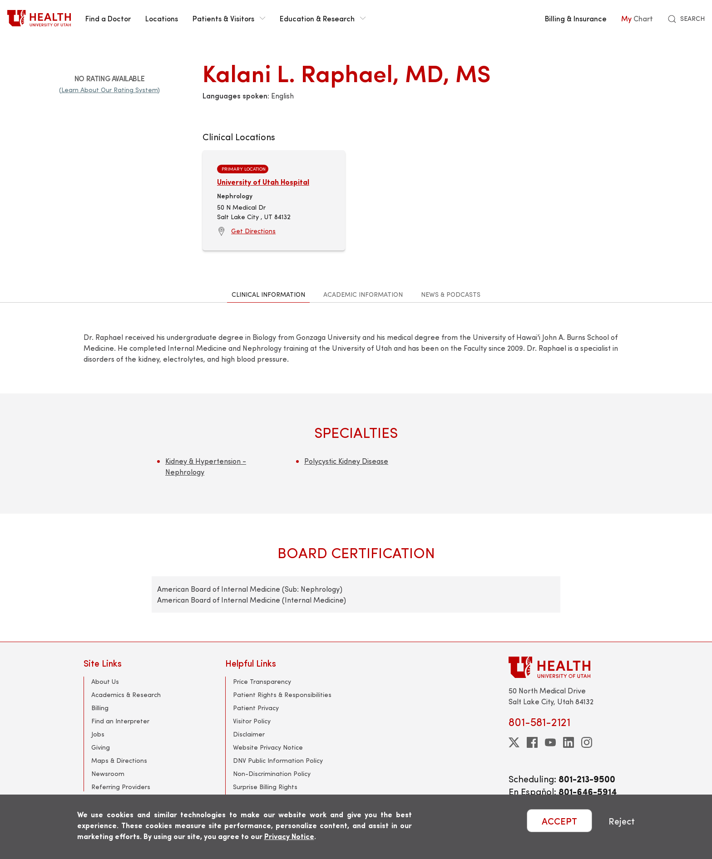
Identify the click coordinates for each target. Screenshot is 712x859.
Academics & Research (126, 694)
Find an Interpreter (120, 721)
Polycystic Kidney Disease (346, 461)
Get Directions (253, 230)
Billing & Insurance (576, 18)
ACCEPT (559, 821)
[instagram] (586, 742)
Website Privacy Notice (268, 747)
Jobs (97, 734)
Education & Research (323, 18)
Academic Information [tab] (363, 294)
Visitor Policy (252, 721)
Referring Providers (120, 786)
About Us (105, 681)
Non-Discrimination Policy (272, 773)
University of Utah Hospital (263, 182)
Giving (100, 747)
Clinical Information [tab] (268, 294)
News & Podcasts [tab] (450, 294)
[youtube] (550, 742)
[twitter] (514, 742)
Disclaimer (249, 734)
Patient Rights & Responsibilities (282, 694)
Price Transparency (262, 681)
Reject (621, 821)
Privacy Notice (289, 836)
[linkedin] (568, 742)
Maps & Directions (119, 760)
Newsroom (107, 773)
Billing (100, 707)
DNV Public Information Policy (278, 760)
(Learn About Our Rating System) (109, 89)
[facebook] (532, 742)
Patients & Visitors (229, 18)
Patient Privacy (256, 707)
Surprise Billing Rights (265, 786)
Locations (161, 18)
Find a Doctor (108, 18)
